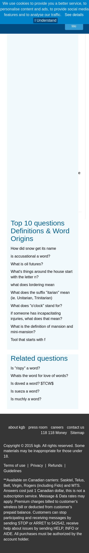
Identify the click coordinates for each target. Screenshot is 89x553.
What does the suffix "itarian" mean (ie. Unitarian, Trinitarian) (40, 295)
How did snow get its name (33, 248)
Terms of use (14, 465)
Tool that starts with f (28, 340)
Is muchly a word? (26, 399)
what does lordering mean (32, 285)
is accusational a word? (30, 256)
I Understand (45, 20)
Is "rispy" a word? (25, 368)
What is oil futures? (27, 264)
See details (74, 15)
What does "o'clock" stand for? (36, 306)
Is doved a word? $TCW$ (32, 383)
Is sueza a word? (25, 391)
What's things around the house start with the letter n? (41, 274)
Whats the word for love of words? (39, 376)
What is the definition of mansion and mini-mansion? (42, 329)
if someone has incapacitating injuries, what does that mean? (36, 316)
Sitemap (77, 433)
